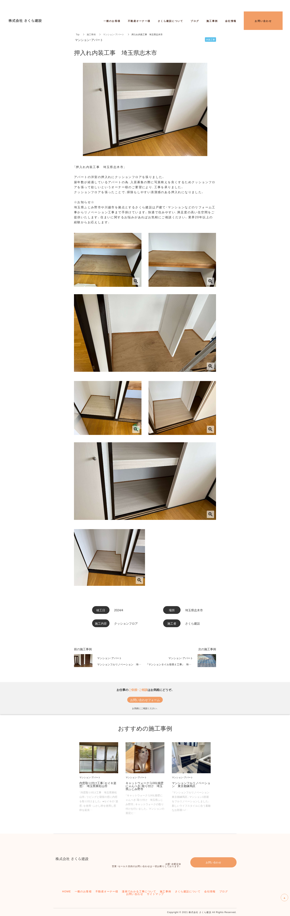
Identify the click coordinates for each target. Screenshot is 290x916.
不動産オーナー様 (139, 21)
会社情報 (230, 21)
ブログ (223, 891)
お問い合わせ (134, 894)
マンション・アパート (113, 34)
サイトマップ (155, 894)
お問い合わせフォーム (145, 700)
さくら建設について (188, 891)
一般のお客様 (112, 21)
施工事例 (91, 34)
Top (77, 34)
